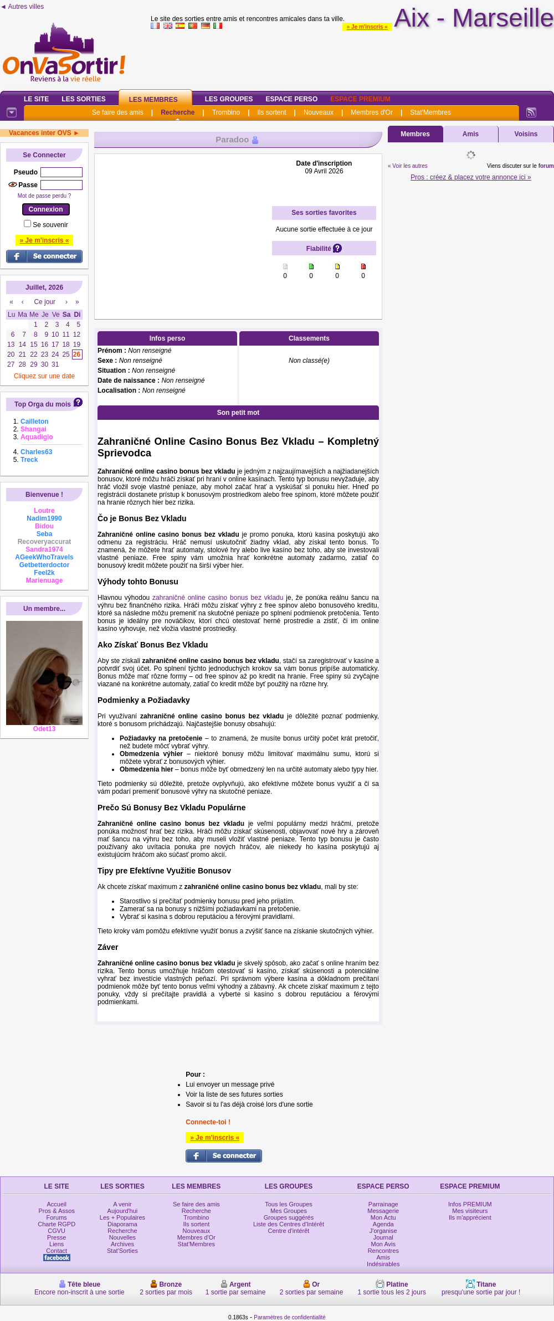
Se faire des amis (117, 112)
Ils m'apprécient (470, 1217)
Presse (56, 1237)
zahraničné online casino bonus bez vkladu (217, 598)
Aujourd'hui (122, 1210)
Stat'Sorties (122, 1250)
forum (546, 166)
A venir (122, 1204)
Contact (56, 1250)
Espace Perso (291, 99)
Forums (57, 1217)
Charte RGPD (56, 1224)
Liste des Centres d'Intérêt (288, 1224)
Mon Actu (383, 1217)
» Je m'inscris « (367, 27)
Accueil (56, 1204)
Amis (471, 134)
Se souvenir (50, 225)
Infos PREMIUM (470, 1204)
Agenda (383, 1224)
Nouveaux (319, 112)
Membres (415, 134)
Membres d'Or (372, 112)
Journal (383, 1237)
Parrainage (383, 1204)
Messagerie (383, 1210)
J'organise (383, 1230)
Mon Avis (383, 1244)
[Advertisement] (183, 229)
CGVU (56, 1230)
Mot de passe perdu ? (44, 196)
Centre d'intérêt (289, 1230)
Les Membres (153, 100)
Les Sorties (83, 99)
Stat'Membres (430, 112)
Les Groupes (229, 99)
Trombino (226, 112)
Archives (122, 1244)
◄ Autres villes (22, 7)
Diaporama (122, 1224)
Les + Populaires (122, 1217)
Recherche (177, 112)
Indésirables (383, 1264)
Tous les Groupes (288, 1204)
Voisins (526, 134)
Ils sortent (271, 112)
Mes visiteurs (470, 1210)
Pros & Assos (56, 1210)
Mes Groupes (288, 1210)
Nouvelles (122, 1237)
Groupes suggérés (289, 1217)
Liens (56, 1244)
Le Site (36, 99)
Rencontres (383, 1250)
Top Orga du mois (42, 404)
